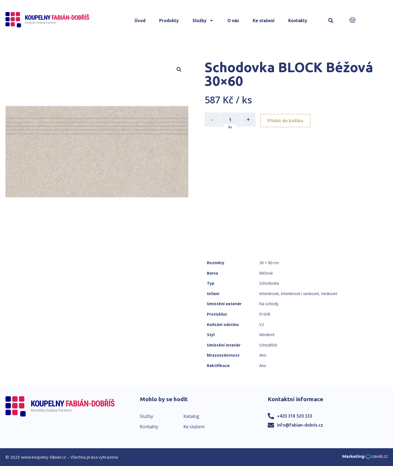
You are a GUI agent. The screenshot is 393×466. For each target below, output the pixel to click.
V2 (261, 324)
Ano (262, 355)
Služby (203, 20)
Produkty (169, 20)
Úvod (140, 20)
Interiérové (269, 293)
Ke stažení (264, 20)
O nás (233, 20)
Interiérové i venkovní (300, 293)
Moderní (266, 334)
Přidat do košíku (287, 119)
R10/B (264, 314)
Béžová (266, 273)
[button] (330, 20)
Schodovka (269, 283)
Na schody (268, 303)
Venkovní (329, 293)
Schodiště (268, 345)
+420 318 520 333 (294, 415)
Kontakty (297, 20)
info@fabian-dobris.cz (300, 425)
